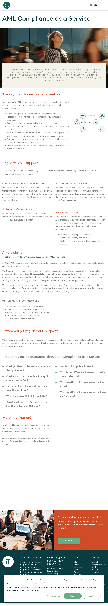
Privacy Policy (31, 583)
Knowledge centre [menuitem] (55, 571)
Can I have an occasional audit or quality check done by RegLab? (26, 380)
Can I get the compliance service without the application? (27, 370)
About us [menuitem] (78, 565)
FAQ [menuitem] (76, 572)
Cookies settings (54, 596)
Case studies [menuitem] (52, 573)
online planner (56, 287)
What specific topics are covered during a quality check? (80, 396)
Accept (72, 596)
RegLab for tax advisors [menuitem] (30, 572)
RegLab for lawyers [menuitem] (29, 567)
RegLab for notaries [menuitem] (29, 570)
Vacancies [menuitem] (78, 570)
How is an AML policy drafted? (74, 369)
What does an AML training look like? (24, 399)
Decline (91, 596)
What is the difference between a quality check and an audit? (80, 376)
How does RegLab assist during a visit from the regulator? (25, 390)
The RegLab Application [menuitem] (31, 565)
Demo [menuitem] (76, 567)
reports (15, 146)
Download (69, 543)
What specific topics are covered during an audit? (79, 386)
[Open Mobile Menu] (104, 5)
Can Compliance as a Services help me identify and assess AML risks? (25, 406)
